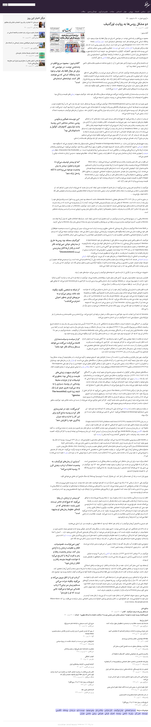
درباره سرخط (74, 724)
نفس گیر (137, 713)
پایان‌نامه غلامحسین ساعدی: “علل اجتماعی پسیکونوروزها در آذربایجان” (126, 661)
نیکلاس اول (85, 366)
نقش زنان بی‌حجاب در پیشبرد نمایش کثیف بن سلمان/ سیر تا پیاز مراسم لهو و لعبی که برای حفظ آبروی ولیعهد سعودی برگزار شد (72, 673)
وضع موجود (90, 710)
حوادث (112, 11)
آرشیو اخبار (143, 18)
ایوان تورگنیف (99, 41)
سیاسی (143, 11)
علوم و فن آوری (103, 11)
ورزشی (131, 11)
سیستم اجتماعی (142, 259)
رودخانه (125, 408)
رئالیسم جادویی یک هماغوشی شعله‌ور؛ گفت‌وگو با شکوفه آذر (130, 654)
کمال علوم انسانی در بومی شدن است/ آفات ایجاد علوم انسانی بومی (127, 687)
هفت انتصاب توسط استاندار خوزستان (27, 53)
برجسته (99, 434)
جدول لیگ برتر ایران (62, 724)
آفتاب (122, 611)
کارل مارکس (129, 48)
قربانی (84, 256)
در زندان (137, 378)
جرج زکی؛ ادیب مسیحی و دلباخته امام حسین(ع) (79, 623)
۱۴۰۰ (136, 18)
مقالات (83, 11)
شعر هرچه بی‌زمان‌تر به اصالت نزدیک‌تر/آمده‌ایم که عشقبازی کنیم (128, 631)
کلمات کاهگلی (89, 656)
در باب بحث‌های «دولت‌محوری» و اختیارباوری (133, 694)
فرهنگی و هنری (92, 11)
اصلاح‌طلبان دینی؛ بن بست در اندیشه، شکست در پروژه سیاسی (75, 641)
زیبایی (73, 94)
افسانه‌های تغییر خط (87, 689)
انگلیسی (139, 431)
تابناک (76, 615)
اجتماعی (118, 11)
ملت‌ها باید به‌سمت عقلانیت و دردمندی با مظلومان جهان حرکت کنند (127, 623)
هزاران (72, 360)
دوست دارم (67, 535)
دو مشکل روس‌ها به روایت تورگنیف (137, 611)
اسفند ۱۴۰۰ (129, 18)
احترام (116, 88)
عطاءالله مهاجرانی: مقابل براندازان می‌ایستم (135, 638)
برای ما (66, 452)
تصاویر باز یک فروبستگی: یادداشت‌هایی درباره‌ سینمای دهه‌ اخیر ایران (127, 669)
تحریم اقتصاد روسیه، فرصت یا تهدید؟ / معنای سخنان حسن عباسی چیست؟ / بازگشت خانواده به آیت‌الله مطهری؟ (114, 615)
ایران (148, 11)
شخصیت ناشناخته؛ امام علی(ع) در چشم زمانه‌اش (79, 649)
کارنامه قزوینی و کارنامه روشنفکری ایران (82, 664)
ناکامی (108, 553)
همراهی (140, 146)
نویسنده (115, 48)
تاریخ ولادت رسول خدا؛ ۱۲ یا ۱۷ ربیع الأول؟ (135, 702)
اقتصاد (137, 11)
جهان (125, 11)
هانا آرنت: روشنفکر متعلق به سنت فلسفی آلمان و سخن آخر (130, 646)
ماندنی (104, 57)
